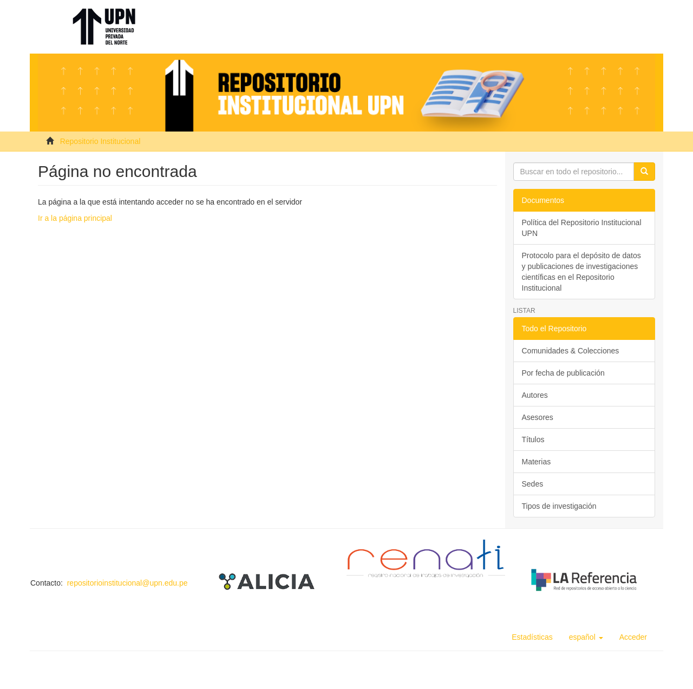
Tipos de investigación (559, 506)
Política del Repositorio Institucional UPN (582, 228)
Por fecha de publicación (563, 373)
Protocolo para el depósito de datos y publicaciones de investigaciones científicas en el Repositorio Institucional (581, 271)
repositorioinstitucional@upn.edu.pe (127, 583)
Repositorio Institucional (100, 141)
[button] (586, 637)
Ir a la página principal (75, 218)
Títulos (533, 439)
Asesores (537, 417)
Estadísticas (532, 637)
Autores (535, 395)
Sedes (533, 484)
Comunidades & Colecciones (570, 350)
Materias (536, 461)
